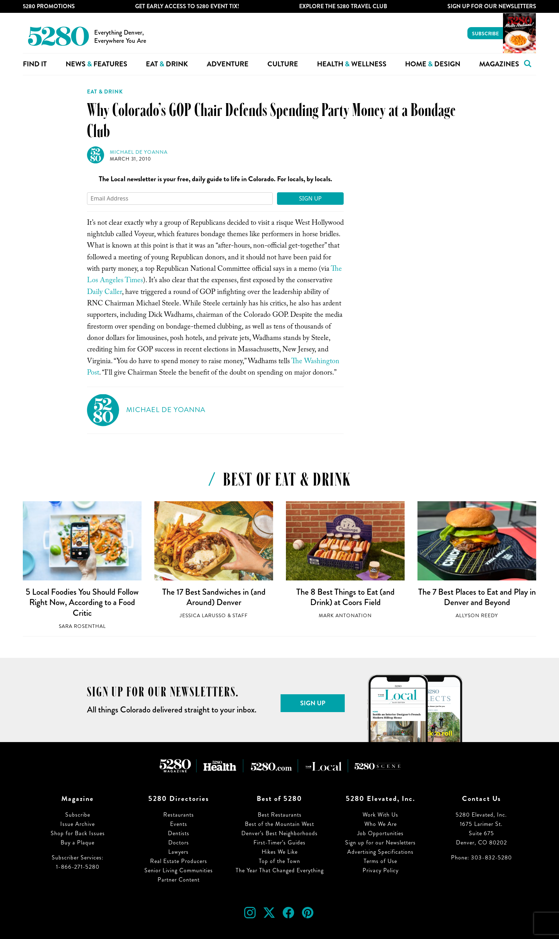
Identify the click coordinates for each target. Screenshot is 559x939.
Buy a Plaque (77, 842)
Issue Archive (77, 824)
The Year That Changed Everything (280, 870)
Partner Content (179, 879)
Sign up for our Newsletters (380, 842)
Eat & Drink (105, 92)
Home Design (432, 64)
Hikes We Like (280, 852)
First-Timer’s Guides (279, 842)
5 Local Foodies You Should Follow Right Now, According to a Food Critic (82, 602)
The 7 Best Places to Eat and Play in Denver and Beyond (477, 597)
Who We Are (380, 824)
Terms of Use (380, 861)
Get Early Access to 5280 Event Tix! (187, 6)
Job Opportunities (380, 833)
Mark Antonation (345, 615)
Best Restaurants (280, 815)
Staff (240, 615)
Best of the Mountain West (279, 824)
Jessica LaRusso (203, 615)
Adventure (227, 64)
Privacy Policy (381, 870)
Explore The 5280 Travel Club (343, 6)
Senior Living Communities (178, 870)
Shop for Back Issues (78, 833)
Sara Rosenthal (82, 626)
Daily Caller (104, 293)
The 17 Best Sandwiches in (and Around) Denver (214, 597)
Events (178, 824)
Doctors (178, 842)
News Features (96, 64)
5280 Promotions (49, 6)
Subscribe (485, 33)
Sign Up (310, 198)
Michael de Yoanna (139, 152)
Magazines (499, 64)
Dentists (178, 833)
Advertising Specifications (380, 852)
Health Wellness (351, 64)
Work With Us (380, 815)
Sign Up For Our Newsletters (491, 6)
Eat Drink (167, 64)
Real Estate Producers (178, 861)
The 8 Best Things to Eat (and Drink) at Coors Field (345, 597)
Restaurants (178, 815)
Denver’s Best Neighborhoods (279, 833)
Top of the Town (279, 861)
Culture (282, 64)
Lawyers (178, 852)
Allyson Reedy (477, 615)
